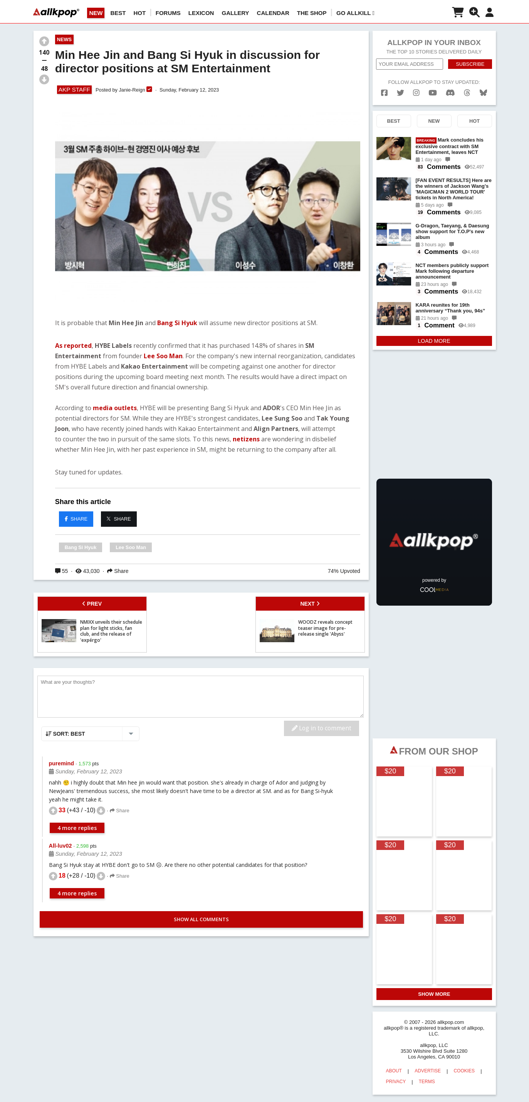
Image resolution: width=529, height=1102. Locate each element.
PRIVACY (396, 1081)
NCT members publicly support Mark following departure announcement (452, 271)
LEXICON (201, 13)
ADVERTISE (428, 1071)
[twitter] (400, 93)
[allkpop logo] (56, 12)
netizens (247, 439)
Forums (168, 13)
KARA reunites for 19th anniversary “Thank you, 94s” (450, 308)
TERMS (427, 1081)
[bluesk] (483, 93)
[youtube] (432, 93)
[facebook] (384, 93)
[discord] (450, 93)
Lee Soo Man (163, 356)
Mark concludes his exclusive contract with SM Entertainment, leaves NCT (450, 146)
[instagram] (416, 93)
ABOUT (394, 1071)
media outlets (115, 408)
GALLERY (235, 13)
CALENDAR (273, 13)
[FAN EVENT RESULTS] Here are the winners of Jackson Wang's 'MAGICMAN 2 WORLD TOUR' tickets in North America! (454, 188)
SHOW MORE (434, 994)
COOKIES (464, 1071)
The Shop (312, 13)
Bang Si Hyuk (178, 323)
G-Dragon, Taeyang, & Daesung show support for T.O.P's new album (452, 231)
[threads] (467, 93)
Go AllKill (355, 13)
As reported (73, 345)
